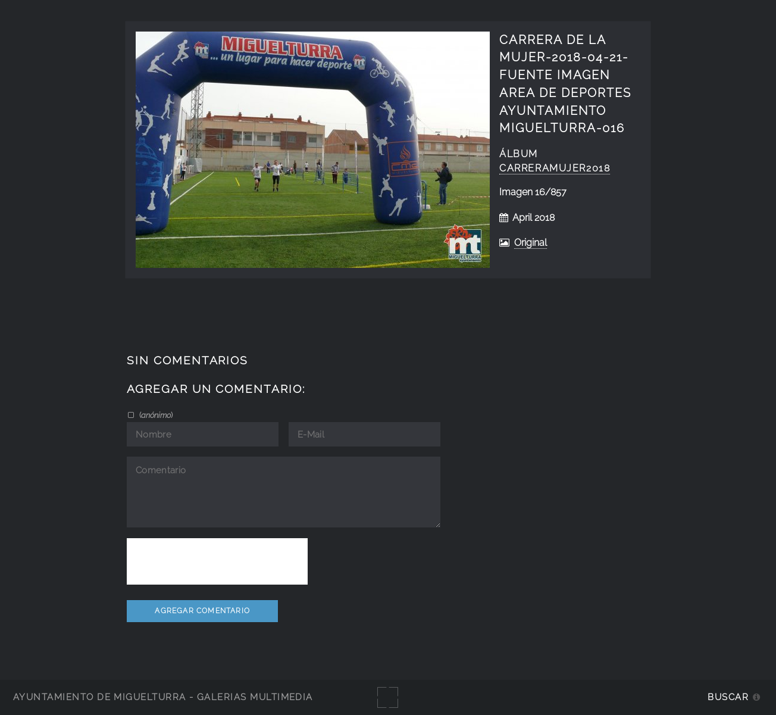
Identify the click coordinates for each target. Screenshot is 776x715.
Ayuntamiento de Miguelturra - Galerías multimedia (163, 697)
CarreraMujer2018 (554, 168)
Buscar (728, 697)
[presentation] (217, 561)
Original (530, 242)
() (155, 415)
